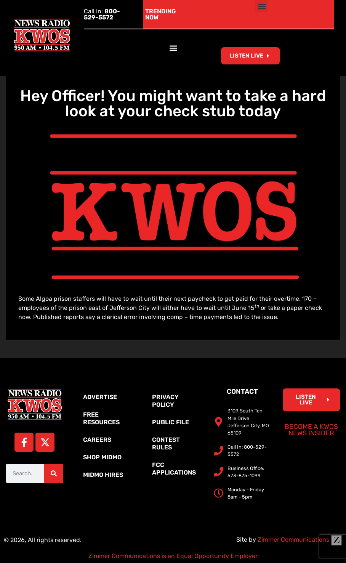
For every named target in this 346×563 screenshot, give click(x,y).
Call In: (102, 14)
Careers (97, 439)
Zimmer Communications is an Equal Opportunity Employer (173, 556)
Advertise (100, 397)
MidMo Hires (103, 474)
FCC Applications (174, 468)
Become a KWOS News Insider (311, 430)
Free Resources (101, 418)
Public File (170, 422)
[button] (261, 6)
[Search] (53, 473)
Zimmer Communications (300, 539)
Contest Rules (166, 443)
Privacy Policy (165, 400)
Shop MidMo (102, 457)
